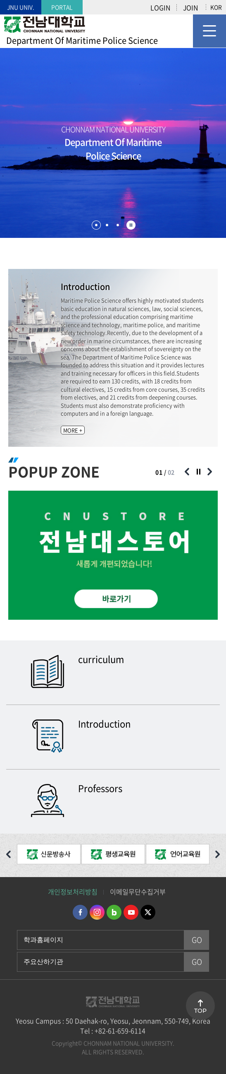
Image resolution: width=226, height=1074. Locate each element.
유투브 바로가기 (131, 912)
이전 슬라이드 (186, 472)
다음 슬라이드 (209, 472)
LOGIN (160, 7)
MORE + (72, 430)
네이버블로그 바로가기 (114, 912)
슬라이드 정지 (131, 225)
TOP (200, 1010)
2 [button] (107, 225)
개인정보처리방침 (73, 892)
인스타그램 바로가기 (97, 912)
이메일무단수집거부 (138, 892)
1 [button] (96, 225)
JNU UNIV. (20, 7)
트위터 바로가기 (147, 912)
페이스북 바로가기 (80, 912)
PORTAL (62, 7)
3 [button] (117, 225)
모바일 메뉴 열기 (209, 31)
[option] (113, 555)
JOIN (190, 7)
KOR (216, 7)
